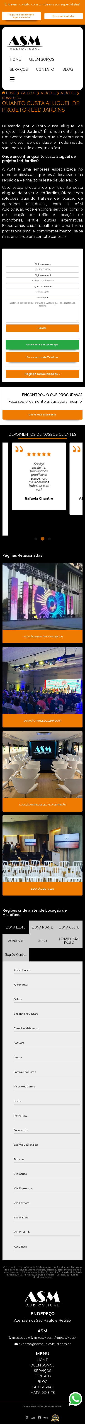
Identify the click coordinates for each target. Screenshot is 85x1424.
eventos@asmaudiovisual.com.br (43, 1344)
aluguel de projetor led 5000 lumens (68, 93)
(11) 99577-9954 (42, 1337)
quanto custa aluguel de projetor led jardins (11, 98)
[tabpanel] (41, 476)
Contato (45, 69)
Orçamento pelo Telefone (43, 357)
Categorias (28, 93)
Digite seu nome (42, 264)
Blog (67, 69)
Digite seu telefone (42, 286)
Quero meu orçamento (42, 414)
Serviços (19, 69)
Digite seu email (42, 275)
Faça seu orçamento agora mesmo (21, 15)
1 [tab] (36, 539)
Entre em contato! (64, 16)
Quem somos (41, 59)
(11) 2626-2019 (20, 1337)
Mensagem (42, 298)
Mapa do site (42, 1393)
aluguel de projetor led (48, 93)
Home (15, 59)
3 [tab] (49, 539)
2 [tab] (42, 539)
